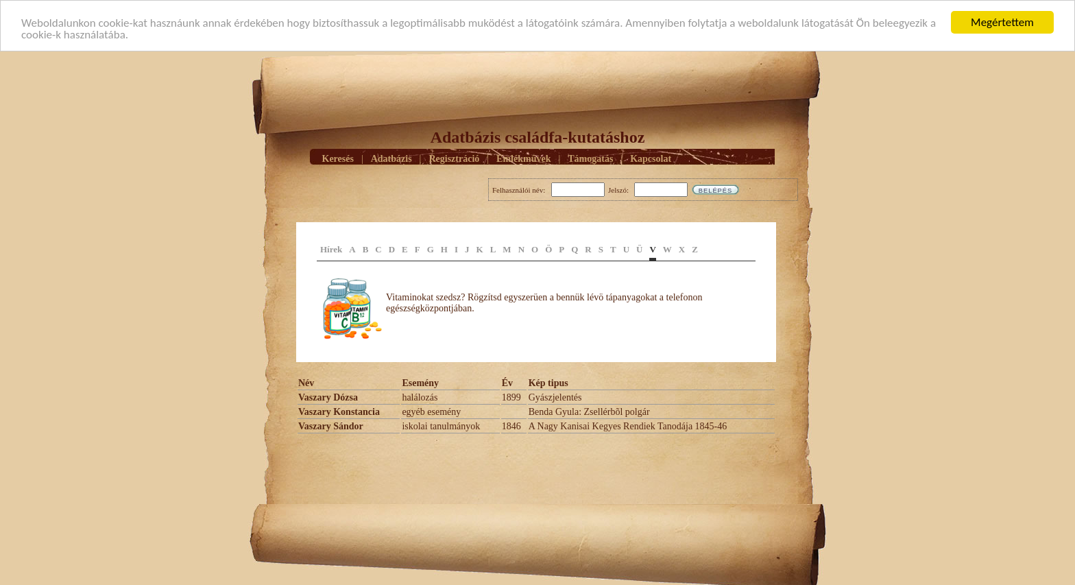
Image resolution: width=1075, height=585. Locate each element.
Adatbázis (391, 158)
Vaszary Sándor (330, 426)
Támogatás (590, 158)
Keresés (338, 158)
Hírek (331, 249)
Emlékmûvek (523, 158)
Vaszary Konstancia (339, 412)
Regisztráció (453, 158)
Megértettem (1002, 22)
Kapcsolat (650, 158)
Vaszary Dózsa (328, 397)
